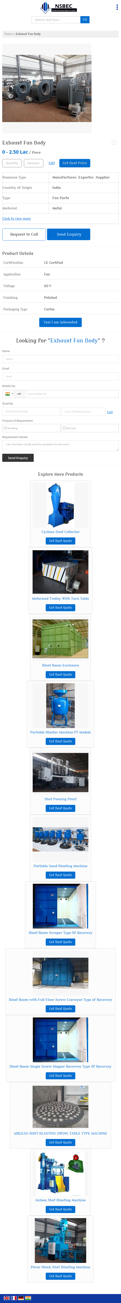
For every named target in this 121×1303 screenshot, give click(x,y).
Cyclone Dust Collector (60, 532)
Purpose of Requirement (17, 420)
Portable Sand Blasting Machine (60, 866)
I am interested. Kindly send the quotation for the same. (60, 445)
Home (8, 34)
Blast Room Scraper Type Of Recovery (60, 933)
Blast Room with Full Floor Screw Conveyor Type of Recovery (60, 1000)
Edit (52, 163)
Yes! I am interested (60, 322)
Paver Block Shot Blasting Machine (60, 1267)
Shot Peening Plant (60, 799)
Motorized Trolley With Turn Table (60, 599)
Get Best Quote (60, 541)
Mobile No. (9, 386)
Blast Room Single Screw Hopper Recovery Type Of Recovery (60, 1066)
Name (6, 351)
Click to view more (16, 218)
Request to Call (24, 234)
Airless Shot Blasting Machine (60, 1200)
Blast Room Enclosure (60, 665)
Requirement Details (15, 437)
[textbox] (33, 163)
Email (5, 368)
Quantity (7, 403)
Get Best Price (75, 163)
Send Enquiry (69, 234)
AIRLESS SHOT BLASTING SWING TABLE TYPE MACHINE (60, 1133)
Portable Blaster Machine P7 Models (60, 732)
